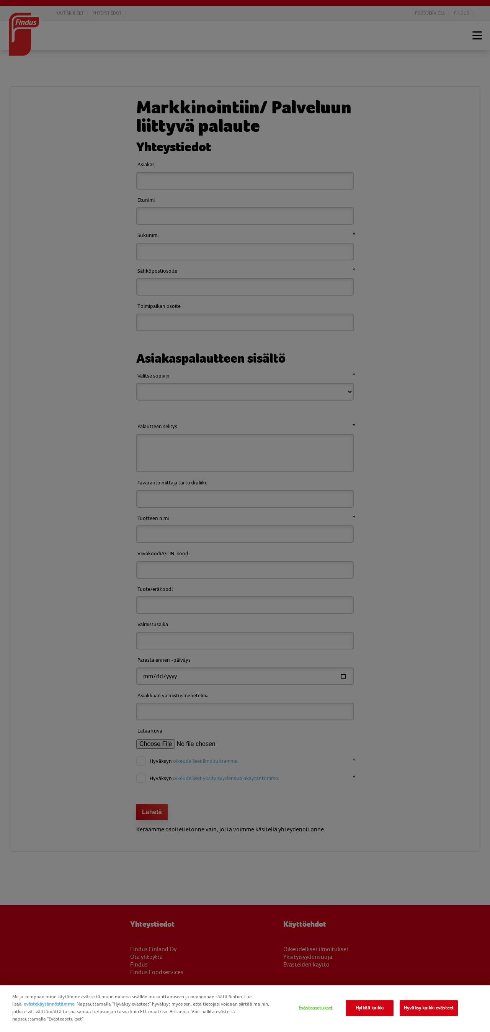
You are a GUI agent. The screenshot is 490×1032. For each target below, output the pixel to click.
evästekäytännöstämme (49, 1004)
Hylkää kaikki (370, 1008)
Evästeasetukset (316, 1008)
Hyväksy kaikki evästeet (429, 1008)
